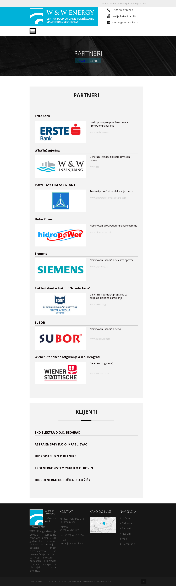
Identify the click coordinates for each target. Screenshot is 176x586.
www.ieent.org (98, 304)
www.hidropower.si (100, 232)
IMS (94, 581)
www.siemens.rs (99, 266)
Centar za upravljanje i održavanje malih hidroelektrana (43, 518)
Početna (82, 61)
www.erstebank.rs (99, 132)
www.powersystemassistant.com (108, 197)
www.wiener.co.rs (99, 373)
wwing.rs (94, 166)
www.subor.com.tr (100, 338)
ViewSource (105, 581)
